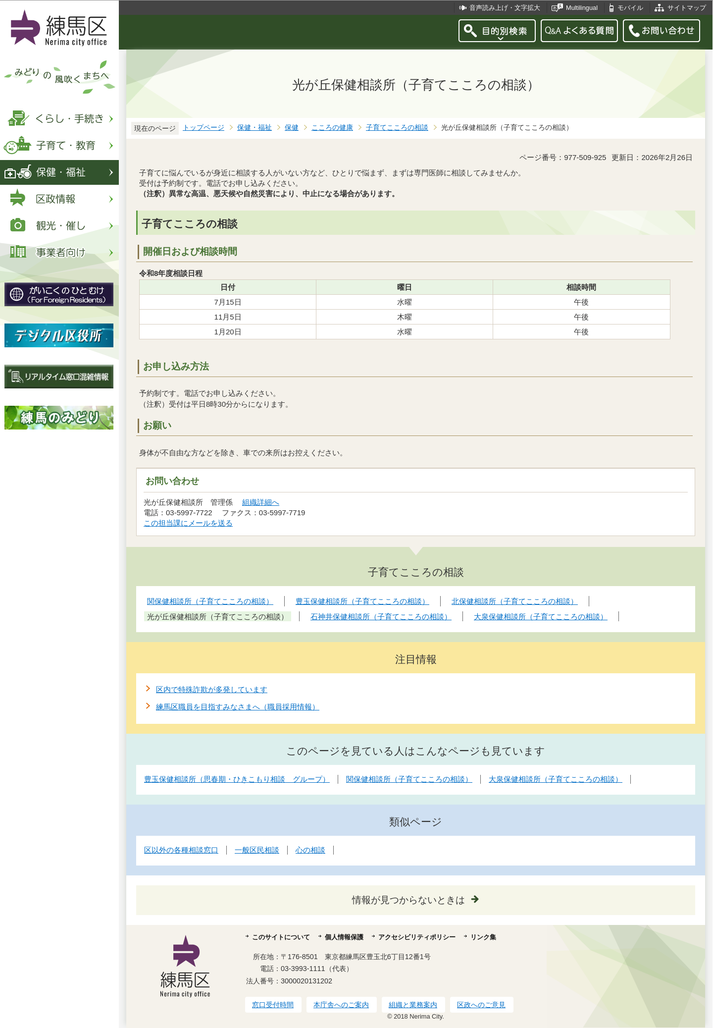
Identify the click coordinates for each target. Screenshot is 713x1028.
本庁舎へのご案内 (341, 1005)
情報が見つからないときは (408, 900)
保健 (292, 127)
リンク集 (483, 937)
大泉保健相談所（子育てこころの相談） (555, 779)
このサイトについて (281, 937)
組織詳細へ (260, 502)
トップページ (203, 127)
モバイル (630, 7)
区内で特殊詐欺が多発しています (211, 689)
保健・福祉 (254, 127)
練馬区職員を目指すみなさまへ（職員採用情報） (237, 707)
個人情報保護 (344, 937)
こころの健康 (332, 127)
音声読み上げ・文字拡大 (504, 7)
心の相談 (310, 850)
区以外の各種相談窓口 (181, 850)
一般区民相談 (257, 850)
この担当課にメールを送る (188, 523)
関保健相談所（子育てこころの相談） (409, 779)
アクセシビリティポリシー (417, 937)
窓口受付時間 (273, 1005)
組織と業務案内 (413, 1005)
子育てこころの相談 (397, 127)
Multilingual (582, 7)
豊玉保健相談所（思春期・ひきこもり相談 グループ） (237, 779)
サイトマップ (686, 7)
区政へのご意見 (481, 1005)
